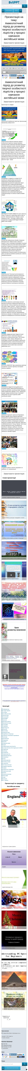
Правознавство (6, 754)
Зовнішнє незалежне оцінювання (11, 735)
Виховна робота (7, 721)
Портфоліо (5, 752)
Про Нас (5, 1043)
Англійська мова (7, 713)
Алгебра (5, 712)
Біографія (5, 718)
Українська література (8, 769)
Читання (5, 778)
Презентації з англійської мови (12, 13)
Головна (3, 13)
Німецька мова (6, 743)
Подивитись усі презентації (6, 1018)
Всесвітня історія (7, 723)
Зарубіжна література (8, 734)
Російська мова (6, 761)
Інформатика (6, 709)
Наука (4, 744)
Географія (5, 724)
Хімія (4, 777)
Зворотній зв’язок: (11, 1033)
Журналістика (6, 732)
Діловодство (6, 727)
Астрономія (5, 717)
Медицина (5, 740)
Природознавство (7, 755)
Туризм (4, 768)
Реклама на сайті (7, 1046)
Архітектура (6, 715)
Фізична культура (7, 774)
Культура (5, 737)
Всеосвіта (5, 1048)
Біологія (5, 720)
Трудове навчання (7, 766)
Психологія (5, 757)
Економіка (5, 730)
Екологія (5, 729)
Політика (5, 751)
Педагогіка (5, 749)
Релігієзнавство (6, 760)
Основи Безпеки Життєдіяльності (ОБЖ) (12, 747)
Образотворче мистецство (9, 746)
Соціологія (5, 763)
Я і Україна (5, 780)
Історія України (6, 710)
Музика (4, 741)
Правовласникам (7, 1045)
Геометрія (5, 726)
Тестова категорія (7, 764)
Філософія (5, 775)
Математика (6, 738)
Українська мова (7, 771)
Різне (4, 758)
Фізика (4, 772)
